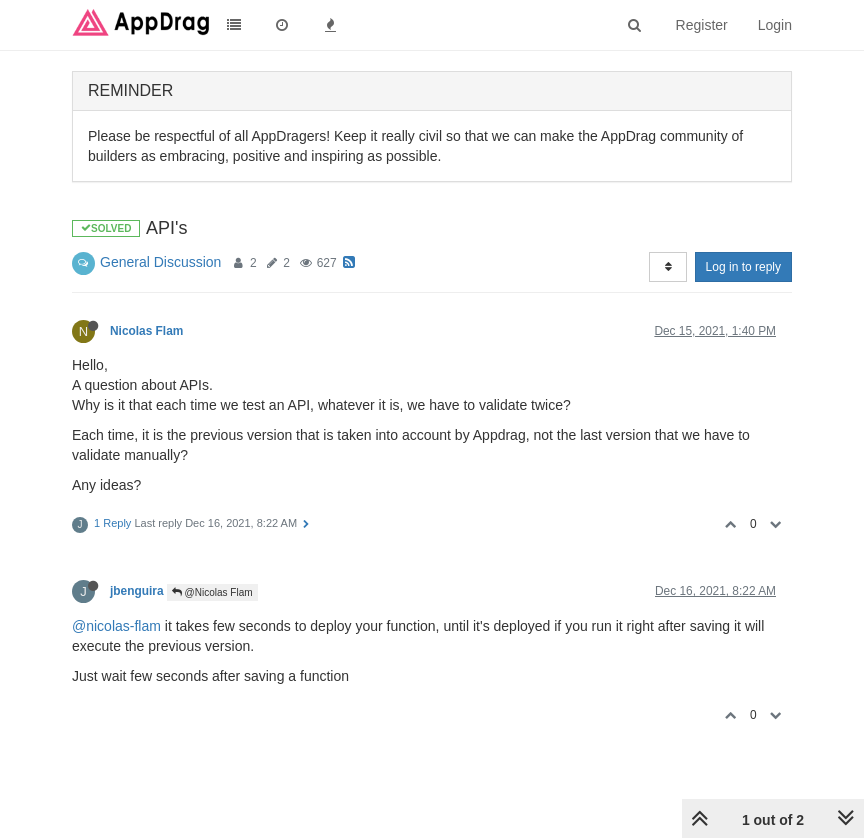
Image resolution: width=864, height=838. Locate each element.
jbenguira (137, 591)
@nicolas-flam (116, 626)
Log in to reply (743, 267)
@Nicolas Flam (212, 592)
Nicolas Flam (146, 331)
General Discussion (160, 262)
